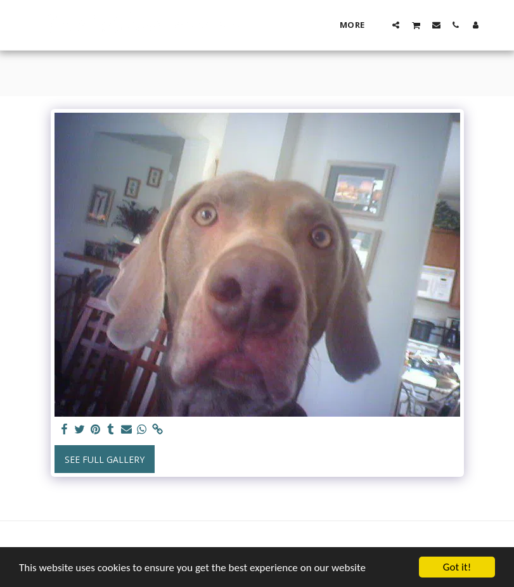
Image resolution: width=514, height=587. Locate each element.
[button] (396, 24)
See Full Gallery (105, 459)
